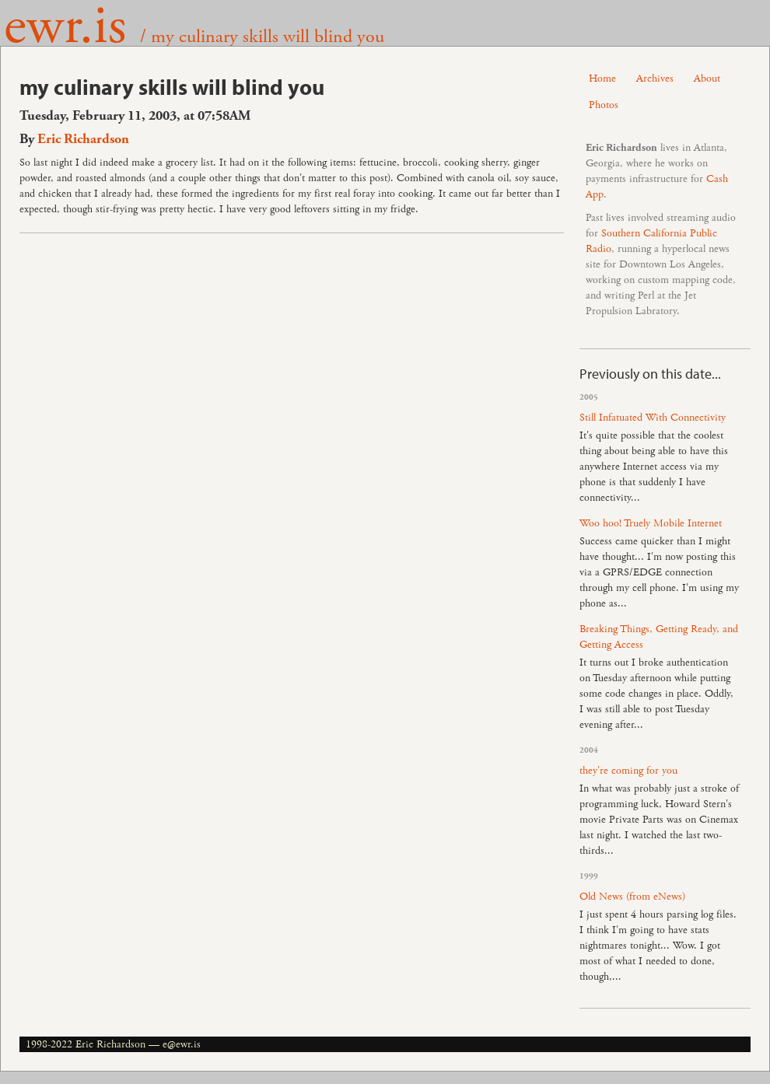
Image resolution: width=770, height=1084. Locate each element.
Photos (603, 105)
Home (602, 79)
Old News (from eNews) (632, 897)
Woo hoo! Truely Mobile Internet (650, 523)
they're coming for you (628, 771)
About (707, 79)
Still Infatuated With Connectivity (652, 418)
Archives (655, 79)
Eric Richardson (83, 139)
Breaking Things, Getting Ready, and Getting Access (658, 637)
